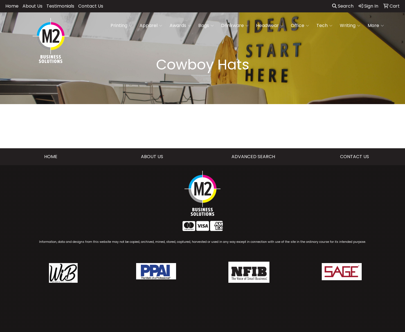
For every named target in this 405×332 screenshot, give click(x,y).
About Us (32, 6)
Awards (180, 25)
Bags (206, 25)
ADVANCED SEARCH (253, 156)
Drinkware (235, 25)
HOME (50, 156)
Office (300, 25)
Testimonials (60, 6)
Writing (350, 25)
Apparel (151, 25)
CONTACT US (354, 156)
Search (343, 6)
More (376, 25)
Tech (324, 25)
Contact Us (90, 6)
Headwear (270, 25)
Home (12, 6)
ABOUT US (152, 156)
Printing (121, 25)
